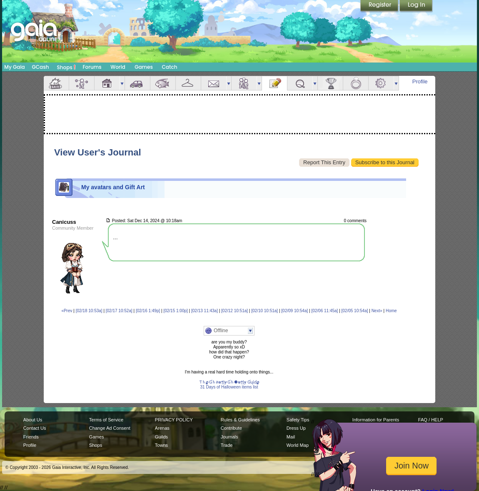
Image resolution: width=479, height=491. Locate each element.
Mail (213, 83)
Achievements (330, 83)
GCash (40, 66)
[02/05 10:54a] (355, 310)
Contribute (231, 428)
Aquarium (162, 83)
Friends (244, 83)
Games (144, 66)
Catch (169, 66)
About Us (32, 419)
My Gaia (14, 66)
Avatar (81, 83)
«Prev (66, 310)
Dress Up (296, 428)
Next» (377, 310)
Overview (56, 83)
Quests (299, 83)
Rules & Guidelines (240, 419)
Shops (66, 67)
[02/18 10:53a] (89, 310)
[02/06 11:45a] (324, 310)
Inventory (188, 83)
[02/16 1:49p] (148, 310)
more (122, 83)
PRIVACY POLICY (174, 419)
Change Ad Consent (109, 428)
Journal (274, 83)
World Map (298, 445)
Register (379, 6)
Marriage (355, 83)
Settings (381, 83)
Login (416, 6)
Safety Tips (298, 419)
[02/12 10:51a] (234, 310)
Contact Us (34, 428)
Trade (226, 445)
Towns (161, 445)
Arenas (162, 428)
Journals (229, 436)
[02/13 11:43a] (204, 310)
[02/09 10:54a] (294, 310)
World (117, 66)
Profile (420, 81)
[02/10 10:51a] (264, 310)
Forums (91, 66)
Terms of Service (106, 419)
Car (137, 83)
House (107, 83)
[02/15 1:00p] (175, 310)
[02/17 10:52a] (119, 310)
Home (391, 310)
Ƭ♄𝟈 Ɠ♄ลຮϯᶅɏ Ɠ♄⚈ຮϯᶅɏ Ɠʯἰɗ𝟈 (229, 382)
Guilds (161, 436)
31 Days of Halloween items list (229, 387)
